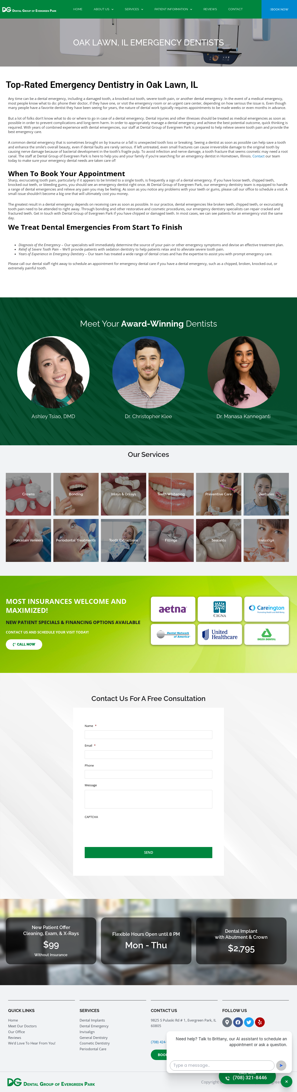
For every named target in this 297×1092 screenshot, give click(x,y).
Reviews (210, 9)
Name (91, 726)
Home (77, 9)
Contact (235, 9)
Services (134, 9)
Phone (89, 765)
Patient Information (173, 9)
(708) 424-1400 (162, 1042)
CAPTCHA (91, 817)
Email (90, 746)
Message (91, 785)
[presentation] (120, 830)
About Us (103, 9)
